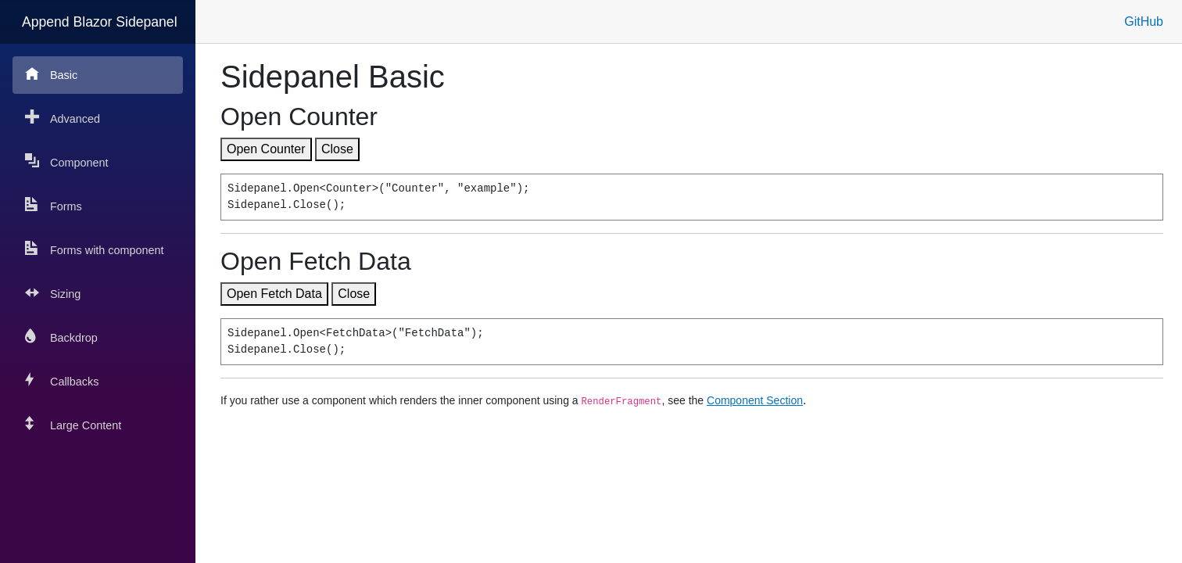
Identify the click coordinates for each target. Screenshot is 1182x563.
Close (337, 149)
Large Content (73, 424)
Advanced (62, 117)
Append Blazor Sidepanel (99, 22)
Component (66, 161)
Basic (51, 73)
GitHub (1143, 21)
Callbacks (61, 380)
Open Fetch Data (274, 293)
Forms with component (94, 249)
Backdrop (61, 336)
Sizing (53, 292)
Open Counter (266, 149)
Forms (53, 205)
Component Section (755, 400)
